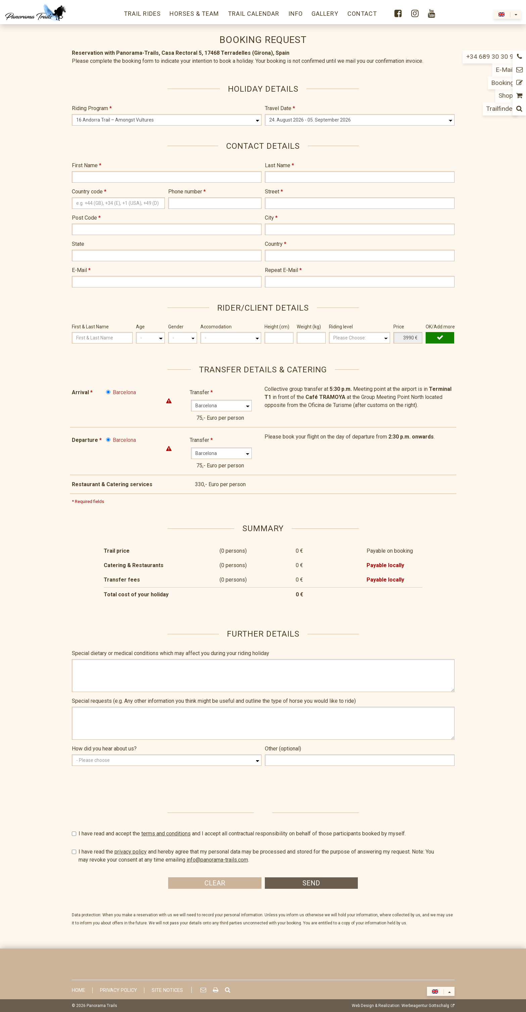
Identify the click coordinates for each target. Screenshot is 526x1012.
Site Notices (167, 990)
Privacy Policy (118, 990)
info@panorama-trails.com (217, 860)
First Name (86, 165)
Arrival (82, 392)
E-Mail (81, 270)
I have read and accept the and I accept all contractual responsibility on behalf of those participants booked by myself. (263, 834)
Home (78, 990)
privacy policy (130, 851)
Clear (214, 883)
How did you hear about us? (104, 748)
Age (140, 326)
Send (311, 883)
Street (274, 191)
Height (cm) (277, 326)
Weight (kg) (309, 326)
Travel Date (280, 108)
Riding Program (92, 108)
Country (275, 244)
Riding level (341, 326)
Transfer (201, 392)
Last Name (279, 165)
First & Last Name (90, 326)
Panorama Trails (102, 1005)
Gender (176, 326)
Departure (87, 440)
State (78, 244)
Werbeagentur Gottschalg (425, 1005)
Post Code (86, 218)
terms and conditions (166, 833)
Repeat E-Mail (283, 270)
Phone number (187, 191)
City (271, 218)
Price (398, 326)
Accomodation (216, 326)
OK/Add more (440, 326)
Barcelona (124, 392)
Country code (89, 191)
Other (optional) (283, 748)
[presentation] (123, 784)
